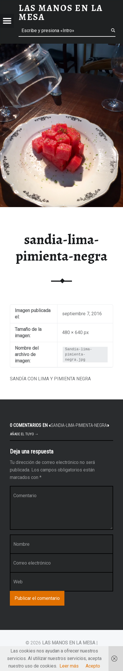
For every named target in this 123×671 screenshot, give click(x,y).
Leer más (69, 666)
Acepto (93, 666)
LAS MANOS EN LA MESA (68, 643)
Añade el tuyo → (24, 434)
